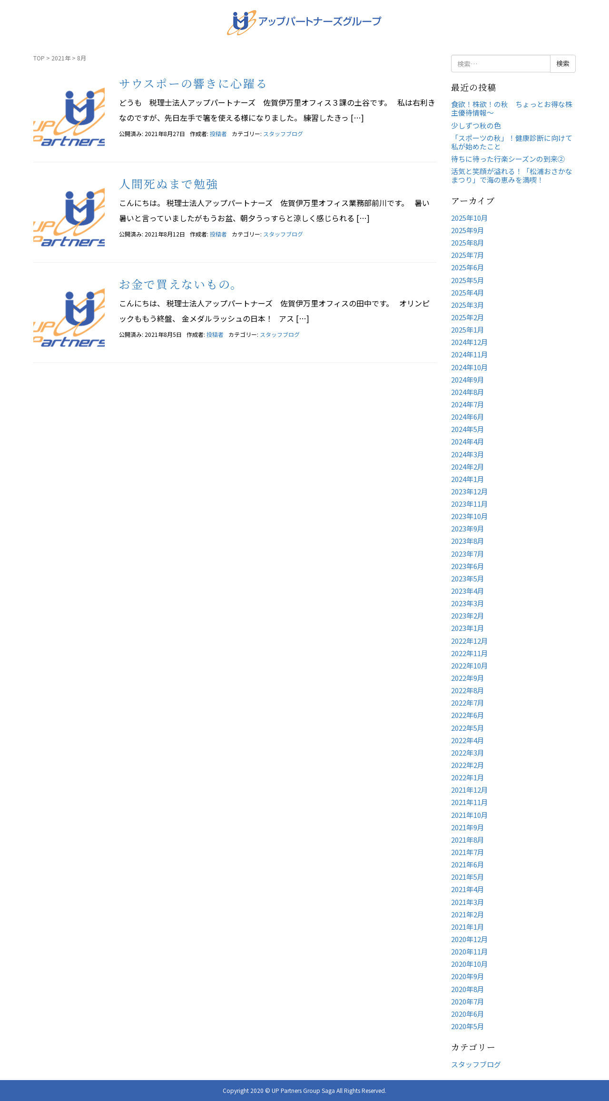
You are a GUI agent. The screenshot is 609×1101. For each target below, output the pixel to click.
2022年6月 (467, 715)
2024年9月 (467, 379)
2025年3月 (467, 305)
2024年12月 (469, 342)
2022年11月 (469, 653)
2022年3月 (467, 752)
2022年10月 (469, 665)
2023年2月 (467, 615)
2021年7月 (467, 852)
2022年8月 (467, 690)
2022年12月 (469, 641)
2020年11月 (469, 951)
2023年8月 (467, 541)
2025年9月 (467, 230)
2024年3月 (467, 454)
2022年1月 (467, 777)
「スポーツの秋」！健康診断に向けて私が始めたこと (511, 142)
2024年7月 (467, 404)
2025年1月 (467, 329)
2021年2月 (467, 914)
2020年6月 (467, 1014)
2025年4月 (467, 292)
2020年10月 (469, 964)
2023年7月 (467, 554)
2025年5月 (467, 280)
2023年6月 (467, 566)
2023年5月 (467, 578)
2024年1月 (467, 479)
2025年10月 (469, 218)
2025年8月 (467, 242)
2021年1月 (467, 927)
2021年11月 (469, 802)
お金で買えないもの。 (181, 283)
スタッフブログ (283, 133)
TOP (39, 58)
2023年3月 (467, 603)
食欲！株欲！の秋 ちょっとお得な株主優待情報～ (511, 108)
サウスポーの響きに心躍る (193, 83)
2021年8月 (467, 840)
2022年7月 (467, 703)
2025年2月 (467, 317)
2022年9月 (467, 678)
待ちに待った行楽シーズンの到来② (508, 159)
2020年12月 (469, 939)
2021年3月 (467, 902)
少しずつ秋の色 (476, 125)
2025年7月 (467, 255)
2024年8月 (467, 392)
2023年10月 (469, 516)
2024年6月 (467, 417)
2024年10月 (469, 367)
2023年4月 (467, 591)
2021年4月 (467, 889)
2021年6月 (467, 864)
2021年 (60, 58)
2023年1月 (467, 628)
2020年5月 (467, 1026)
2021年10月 (469, 815)
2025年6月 (467, 267)
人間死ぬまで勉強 (168, 183)
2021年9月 (467, 827)
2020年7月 (467, 1001)
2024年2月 (467, 467)
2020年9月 (467, 976)
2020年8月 (467, 989)
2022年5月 (467, 728)
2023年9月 (467, 528)
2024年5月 (467, 429)
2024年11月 (469, 354)
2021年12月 (469, 790)
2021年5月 (467, 877)
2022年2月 (467, 765)
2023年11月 (469, 504)
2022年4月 (467, 740)
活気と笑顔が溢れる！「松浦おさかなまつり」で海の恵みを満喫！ (511, 175)
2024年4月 (467, 441)
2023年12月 (469, 491)
